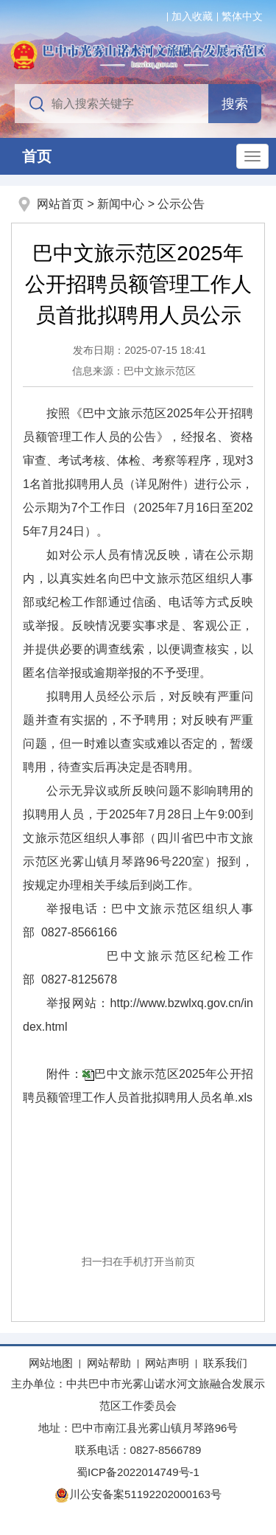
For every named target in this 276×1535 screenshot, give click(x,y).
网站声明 (167, 1363)
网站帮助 (109, 1363)
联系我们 (225, 1363)
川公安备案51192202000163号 (138, 1494)
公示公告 (181, 204)
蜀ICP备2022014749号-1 (138, 1472)
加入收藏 (192, 16)
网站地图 (51, 1363)
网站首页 (60, 204)
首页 (37, 156)
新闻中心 (120, 204)
